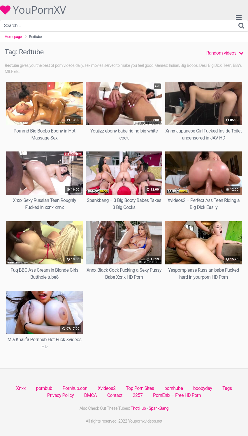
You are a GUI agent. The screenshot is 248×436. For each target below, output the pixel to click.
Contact (114, 395)
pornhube (173, 388)
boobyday (202, 388)
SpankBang (158, 408)
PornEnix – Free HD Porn (177, 395)
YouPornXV (33, 10)
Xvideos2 (106, 388)
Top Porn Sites (140, 388)
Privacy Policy (60, 395)
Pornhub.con (75, 388)
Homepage (13, 36)
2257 (138, 395)
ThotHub (138, 408)
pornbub (44, 388)
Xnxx (21, 388)
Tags (227, 388)
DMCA (90, 395)
